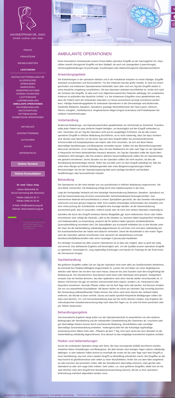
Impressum (133, 395)
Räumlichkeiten (28, 63)
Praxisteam (27, 56)
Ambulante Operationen (27, 104)
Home (60, 44)
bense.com (122, 395)
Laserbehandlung (28, 100)
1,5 (15, 221)
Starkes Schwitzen (27, 94)
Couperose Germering (37, 395)
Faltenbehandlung (27, 107)
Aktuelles (27, 126)
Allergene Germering (14, 395)
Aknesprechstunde (27, 90)
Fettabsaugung (27, 114)
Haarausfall (27, 87)
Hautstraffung (27, 110)
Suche (28, 146)
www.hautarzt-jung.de (32, 209)
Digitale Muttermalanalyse (27, 77)
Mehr (39, 228)
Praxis (28, 50)
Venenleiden (27, 83)
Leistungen (27, 69)
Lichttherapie (27, 97)
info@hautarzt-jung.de (31, 205)
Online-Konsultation (28, 173)
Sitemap (155, 395)
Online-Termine (28, 163)
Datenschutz (27, 153)
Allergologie (27, 80)
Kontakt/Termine (27, 133)
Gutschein (27, 139)
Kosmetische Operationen (28, 117)
